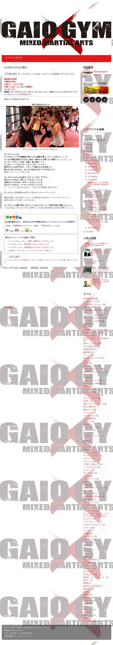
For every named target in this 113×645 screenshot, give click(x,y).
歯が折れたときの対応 (91, 586)
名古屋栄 (86, 377)
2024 (88, 151)
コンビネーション (89, 415)
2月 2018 (91, 180)
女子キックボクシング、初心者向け (96, 338)
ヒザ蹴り (86, 533)
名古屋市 (86, 386)
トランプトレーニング (91, 522)
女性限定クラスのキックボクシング (39, 247)
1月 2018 (91, 228)
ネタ (85, 424)
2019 (88, 154)
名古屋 (85, 441)
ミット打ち (87, 433)
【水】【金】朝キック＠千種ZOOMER (18, 633)
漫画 (85, 592)
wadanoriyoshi (102, 72)
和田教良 (24, 94)
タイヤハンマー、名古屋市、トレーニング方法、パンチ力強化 (96, 515)
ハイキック (87, 528)
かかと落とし (88, 499)
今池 (85, 482)
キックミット (88, 412)
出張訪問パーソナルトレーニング (95, 436)
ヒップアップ (88, 430)
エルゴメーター (89, 452)
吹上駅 (85, 363)
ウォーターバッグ (89, 502)
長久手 (85, 612)
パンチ (85, 530)
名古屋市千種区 (89, 298)
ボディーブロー (89, 473)
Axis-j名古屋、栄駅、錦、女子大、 (95, 310)
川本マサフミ (88, 566)
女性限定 (86, 485)
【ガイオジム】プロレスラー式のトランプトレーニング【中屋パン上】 (97, 202)
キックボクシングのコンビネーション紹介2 (97, 196)
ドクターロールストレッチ (92, 525)
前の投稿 (73, 307)
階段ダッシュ (88, 615)
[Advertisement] (41, 286)
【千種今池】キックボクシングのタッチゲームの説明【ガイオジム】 (97, 209)
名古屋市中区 (88, 349)
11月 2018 (92, 160)
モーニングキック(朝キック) (93, 318)
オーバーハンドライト (91, 455)
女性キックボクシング (91, 380)
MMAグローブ (88, 410)
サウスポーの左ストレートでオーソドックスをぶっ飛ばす (97, 222)
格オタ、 (86, 580)
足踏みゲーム (88, 609)
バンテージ (87, 470)
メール (21, 231)
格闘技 (85, 583)
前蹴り (85, 548)
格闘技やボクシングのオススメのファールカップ (100, 252)
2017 (88, 232)
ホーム (41, 307)
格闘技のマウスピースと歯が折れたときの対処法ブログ (101, 281)
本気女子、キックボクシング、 (94, 577)
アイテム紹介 (88, 346)
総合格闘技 (87, 598)
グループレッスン (89, 389)
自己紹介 (86, 603)
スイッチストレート (90, 508)
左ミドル (86, 571)
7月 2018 (91, 170)
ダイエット (87, 421)
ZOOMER (87, 324)
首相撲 (85, 618)
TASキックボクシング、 (92, 369)
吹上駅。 (86, 401)
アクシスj (86, 374)
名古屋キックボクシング (92, 332)
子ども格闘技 (88, 563)
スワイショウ (88, 461)
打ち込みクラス (89, 574)
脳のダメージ (88, 601)
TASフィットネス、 (90, 343)
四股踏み (86, 557)
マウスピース (88, 539)
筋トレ (85, 447)
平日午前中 (87, 307)
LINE (30, 231)
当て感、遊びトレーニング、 (93, 487)
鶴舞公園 (86, 352)
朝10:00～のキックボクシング (36, 244)
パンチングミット (89, 427)
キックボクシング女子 (91, 315)
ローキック (87, 542)
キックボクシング (89, 301)
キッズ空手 (87, 505)
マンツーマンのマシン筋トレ (40, 251)
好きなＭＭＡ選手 (89, 560)
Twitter (11, 231)
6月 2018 (91, 173)
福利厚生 (86, 595)
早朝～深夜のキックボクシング (41, 241)
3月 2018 (91, 176)
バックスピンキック (90, 467)
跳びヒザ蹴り (88, 407)
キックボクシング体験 (91, 383)
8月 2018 (91, 167)
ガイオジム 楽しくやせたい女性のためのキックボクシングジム (26, 627)
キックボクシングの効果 (18, 260)
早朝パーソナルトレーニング (49, 260)
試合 (85, 606)
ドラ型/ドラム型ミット (91, 464)
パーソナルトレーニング (92, 395)
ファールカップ (89, 536)
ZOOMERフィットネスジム (93, 330)
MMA (85, 450)
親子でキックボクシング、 (92, 493)
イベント (86, 355)
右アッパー (87, 554)
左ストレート (88, 568)
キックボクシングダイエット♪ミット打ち (97, 215)
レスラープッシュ (89, 479)
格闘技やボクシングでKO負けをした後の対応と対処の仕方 (98, 184)
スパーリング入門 (89, 511)
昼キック (86, 490)
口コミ (85, 551)
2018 (88, 157)
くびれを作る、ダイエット (92, 304)
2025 (88, 148)
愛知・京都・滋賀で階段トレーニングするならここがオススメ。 (101, 270)
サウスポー (87, 458)
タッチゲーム (33, 260)
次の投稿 (8, 307)
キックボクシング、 (90, 366)
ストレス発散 (88, 418)
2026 (88, 145)
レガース (86, 476)
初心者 (85, 545)
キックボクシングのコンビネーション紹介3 (97, 191)
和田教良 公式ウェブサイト (14, 630)
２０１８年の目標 (89, 621)
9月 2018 (91, 163)
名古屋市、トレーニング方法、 (94, 358)
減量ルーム (87, 589)
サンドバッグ (88, 392)
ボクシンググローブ (90, 398)
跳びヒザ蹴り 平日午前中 (92, 496)
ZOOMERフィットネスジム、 (94, 372)
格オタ (85, 327)
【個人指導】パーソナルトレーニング (17, 636)
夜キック (86, 444)
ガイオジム (26, 226)
